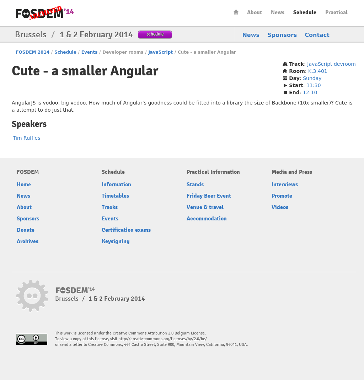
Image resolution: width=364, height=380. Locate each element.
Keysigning (116, 241)
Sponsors (282, 35)
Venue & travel (205, 207)
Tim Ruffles (27, 138)
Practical (336, 12)
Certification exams (126, 230)
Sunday (312, 78)
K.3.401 (317, 71)
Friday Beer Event (209, 195)
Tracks (110, 207)
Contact (317, 35)
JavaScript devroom (331, 64)
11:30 (313, 85)
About (254, 12)
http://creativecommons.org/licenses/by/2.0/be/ (162, 339)
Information (116, 184)
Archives (27, 241)
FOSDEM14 (45, 13)
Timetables (115, 195)
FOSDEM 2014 (32, 52)
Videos (280, 207)
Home (236, 12)
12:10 (310, 92)
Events (89, 52)
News (277, 12)
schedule (155, 34)
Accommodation (207, 218)
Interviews (285, 184)
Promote (282, 195)
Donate (25, 230)
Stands (195, 184)
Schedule (304, 12)
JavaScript (160, 52)
